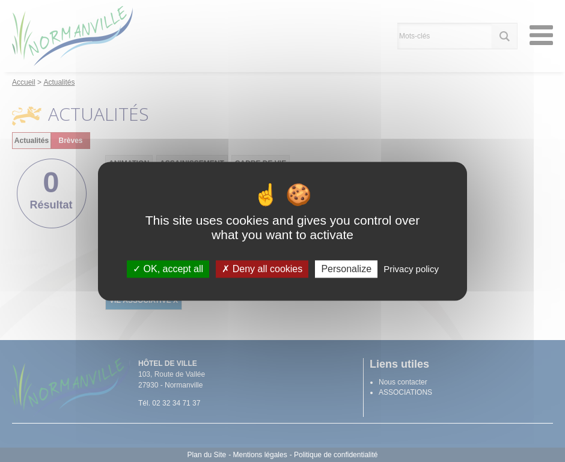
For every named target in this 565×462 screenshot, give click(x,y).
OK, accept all (168, 269)
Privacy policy (411, 269)
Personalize (346, 269)
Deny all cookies (262, 269)
